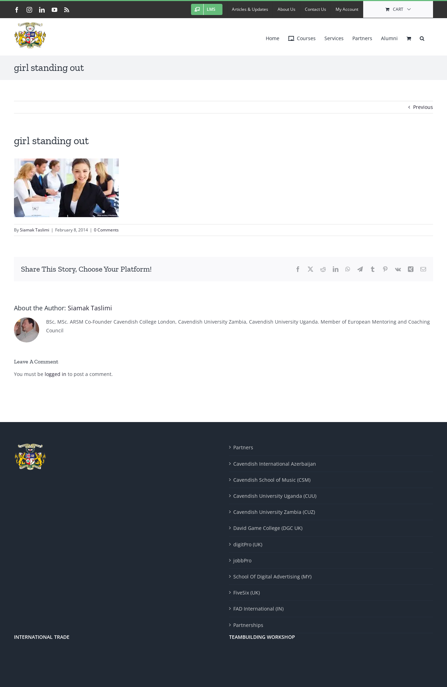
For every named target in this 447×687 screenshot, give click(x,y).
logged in (55, 374)
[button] (422, 36)
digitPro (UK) (247, 544)
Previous (423, 107)
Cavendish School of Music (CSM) (271, 480)
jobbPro (242, 560)
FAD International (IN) (258, 608)
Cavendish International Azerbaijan (274, 463)
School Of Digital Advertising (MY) (272, 576)
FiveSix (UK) (246, 592)
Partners (243, 447)
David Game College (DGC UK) (267, 528)
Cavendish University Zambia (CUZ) (274, 512)
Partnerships (248, 625)
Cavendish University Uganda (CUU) (274, 496)
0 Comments (106, 230)
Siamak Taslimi (34, 230)
